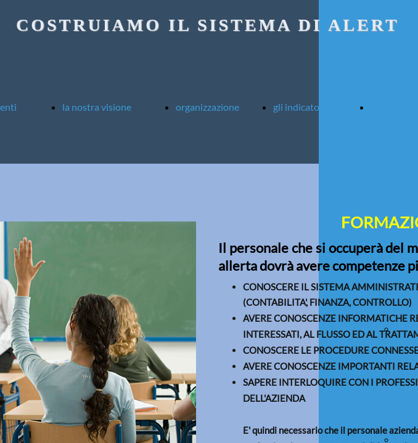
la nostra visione (96, 107)
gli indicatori (299, 107)
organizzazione (207, 107)
